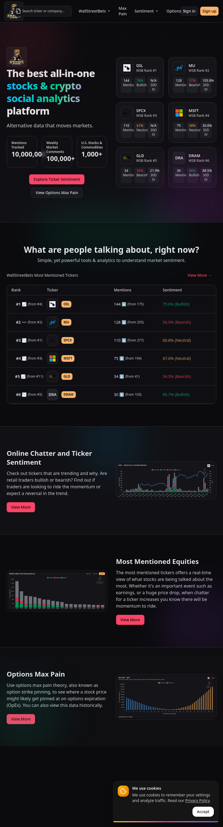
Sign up (209, 11)
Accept (203, 811)
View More (21, 507)
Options (176, 11)
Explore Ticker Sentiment (57, 179)
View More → (199, 275)
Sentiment (146, 11)
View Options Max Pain (57, 192)
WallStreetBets (95, 11)
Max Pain (123, 11)
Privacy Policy (197, 800)
